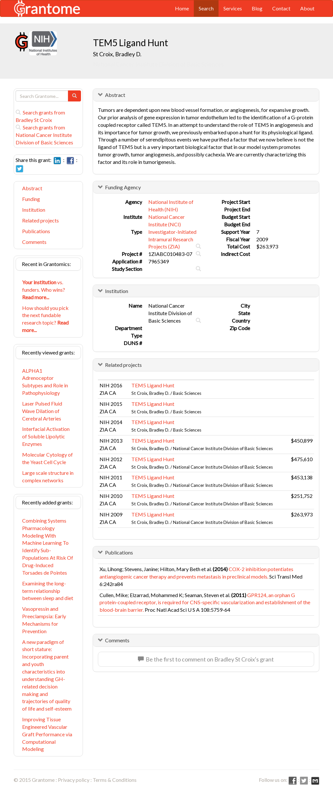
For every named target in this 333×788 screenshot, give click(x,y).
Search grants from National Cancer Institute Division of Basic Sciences (44, 134)
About (307, 8)
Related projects (40, 220)
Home (182, 8)
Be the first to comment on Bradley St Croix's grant (206, 659)
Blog (257, 8)
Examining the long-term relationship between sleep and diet (47, 590)
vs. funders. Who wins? (43, 289)
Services (232, 8)
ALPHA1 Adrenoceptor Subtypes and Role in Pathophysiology (45, 381)
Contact (281, 8)
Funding (31, 199)
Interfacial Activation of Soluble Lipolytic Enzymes (46, 436)
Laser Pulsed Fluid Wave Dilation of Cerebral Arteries (42, 410)
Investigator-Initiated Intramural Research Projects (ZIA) (172, 239)
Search (206, 8)
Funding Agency (123, 187)
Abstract (32, 188)
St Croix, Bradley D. (117, 54)
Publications (36, 231)
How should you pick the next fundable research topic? (45, 319)
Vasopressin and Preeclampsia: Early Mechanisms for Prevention (44, 620)
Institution (33, 210)
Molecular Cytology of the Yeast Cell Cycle (47, 458)
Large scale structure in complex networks (47, 476)
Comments (34, 242)
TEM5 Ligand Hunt (152, 385)
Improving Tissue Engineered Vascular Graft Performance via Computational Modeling (47, 734)
